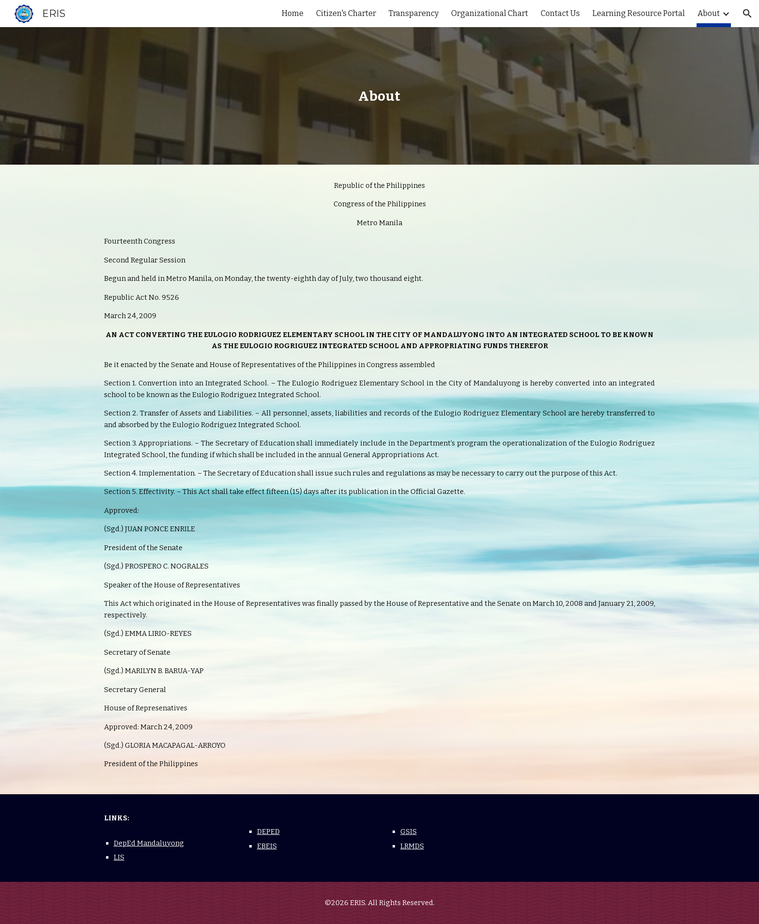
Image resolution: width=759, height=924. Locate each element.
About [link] (709, 13)
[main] (379, 96)
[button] (747, 13)
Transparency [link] (414, 13)
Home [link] (293, 13)
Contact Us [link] (560, 13)
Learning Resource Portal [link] (638, 13)
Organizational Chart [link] (489, 13)
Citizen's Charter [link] (346, 13)
